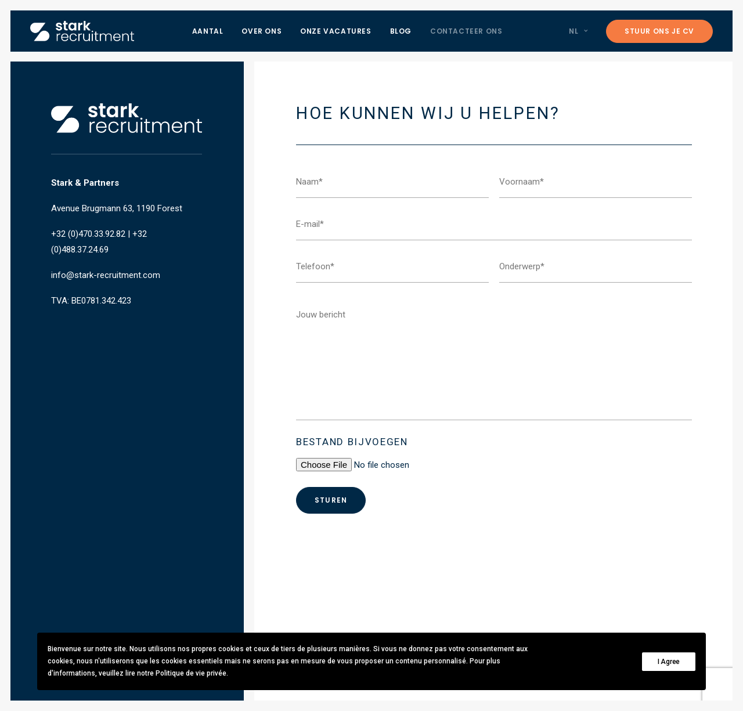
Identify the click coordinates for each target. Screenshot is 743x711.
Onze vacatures (335, 31)
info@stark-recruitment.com (105, 275)
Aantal (207, 31)
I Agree (669, 662)
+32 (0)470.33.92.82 (88, 234)
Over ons (261, 31)
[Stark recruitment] (82, 31)
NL (578, 31)
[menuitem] (208, 31)
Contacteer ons (466, 31)
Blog (401, 31)
